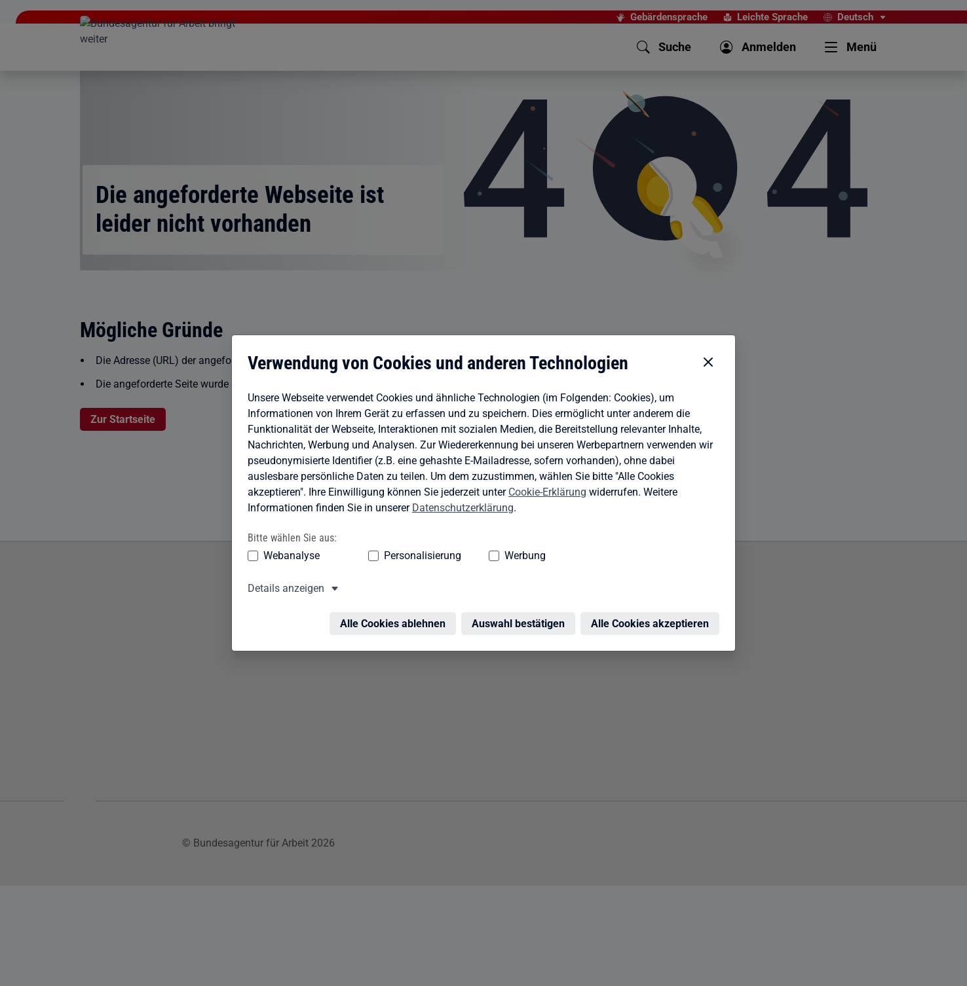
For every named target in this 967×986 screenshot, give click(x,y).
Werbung (525, 525)
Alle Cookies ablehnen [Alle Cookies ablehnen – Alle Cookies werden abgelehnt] (393, 593)
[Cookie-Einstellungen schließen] (707, 332)
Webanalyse (291, 525)
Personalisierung (422, 525)
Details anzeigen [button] (286, 558)
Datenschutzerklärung (463, 477)
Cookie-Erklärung (547, 462)
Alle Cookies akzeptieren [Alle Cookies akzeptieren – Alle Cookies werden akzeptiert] (650, 593)
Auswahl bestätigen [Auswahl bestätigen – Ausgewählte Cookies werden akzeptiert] (518, 593)
